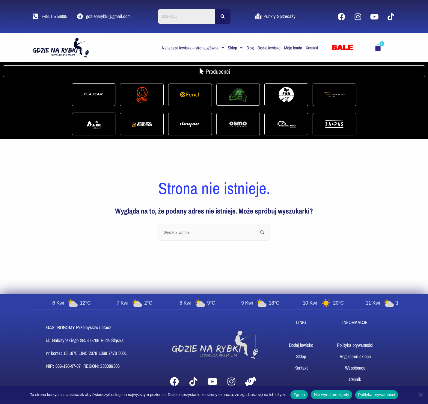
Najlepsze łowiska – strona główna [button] (193, 48)
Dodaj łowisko (269, 48)
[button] (193, 47)
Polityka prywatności (376, 394)
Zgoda (299, 394)
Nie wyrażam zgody (331, 394)
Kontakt (312, 48)
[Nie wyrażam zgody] (421, 395)
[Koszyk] (378, 47)
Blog (250, 48)
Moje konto (293, 48)
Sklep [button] (235, 48)
